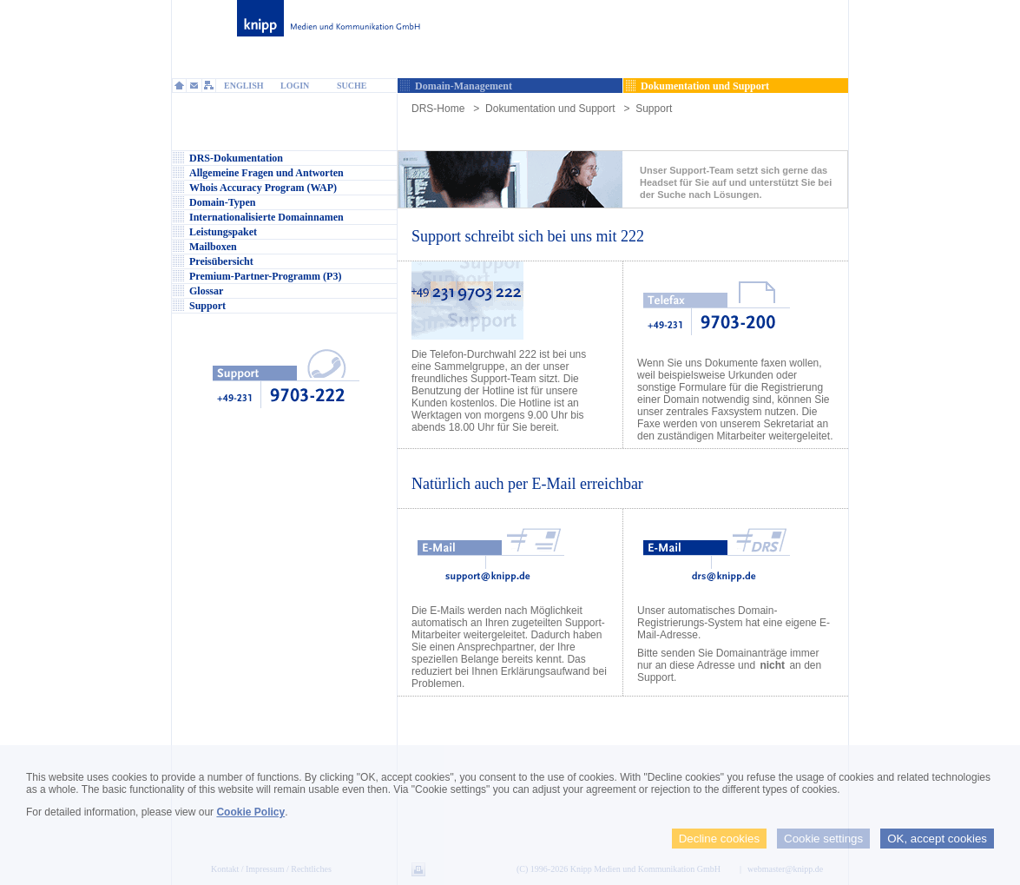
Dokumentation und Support (550, 108)
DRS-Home (437, 108)
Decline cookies (719, 838)
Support (653, 108)
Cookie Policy (250, 812)
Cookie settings (823, 838)
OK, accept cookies (937, 838)
